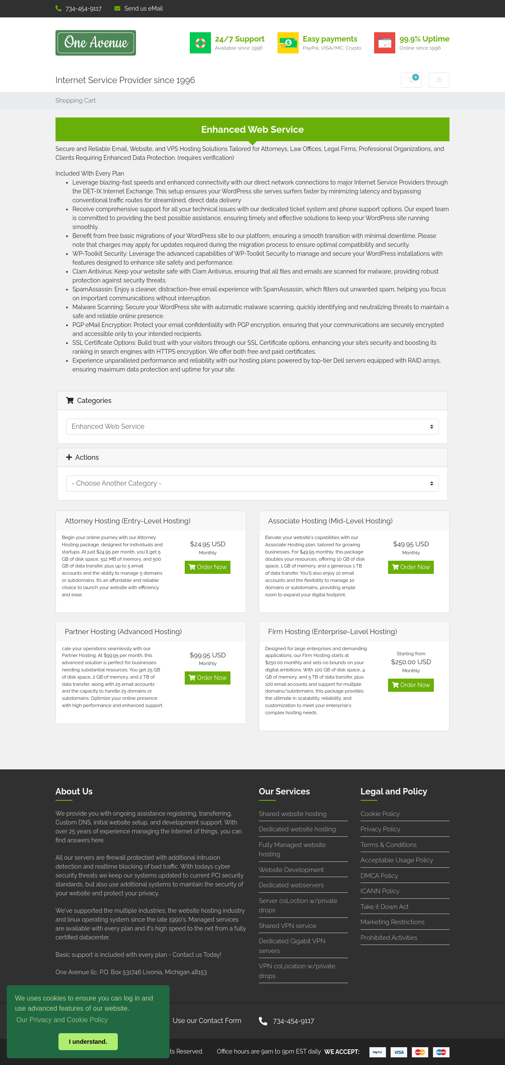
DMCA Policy (379, 876)
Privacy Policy (380, 829)
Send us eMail (138, 8)
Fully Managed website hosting (292, 849)
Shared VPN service (287, 926)
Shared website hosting (293, 814)
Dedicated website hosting (297, 829)
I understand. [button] (88, 1041)
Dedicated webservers (291, 885)
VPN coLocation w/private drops (297, 971)
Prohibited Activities (389, 938)
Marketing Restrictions (393, 922)
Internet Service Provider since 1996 (125, 80)
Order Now (208, 567)
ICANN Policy (380, 891)
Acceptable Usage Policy (397, 860)
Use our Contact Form (207, 1021)
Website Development (291, 870)
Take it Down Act (385, 907)
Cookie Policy (380, 814)
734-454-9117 (78, 8)
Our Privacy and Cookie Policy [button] (62, 1019)
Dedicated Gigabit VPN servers (292, 946)
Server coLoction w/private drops (298, 905)
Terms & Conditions (389, 845)
